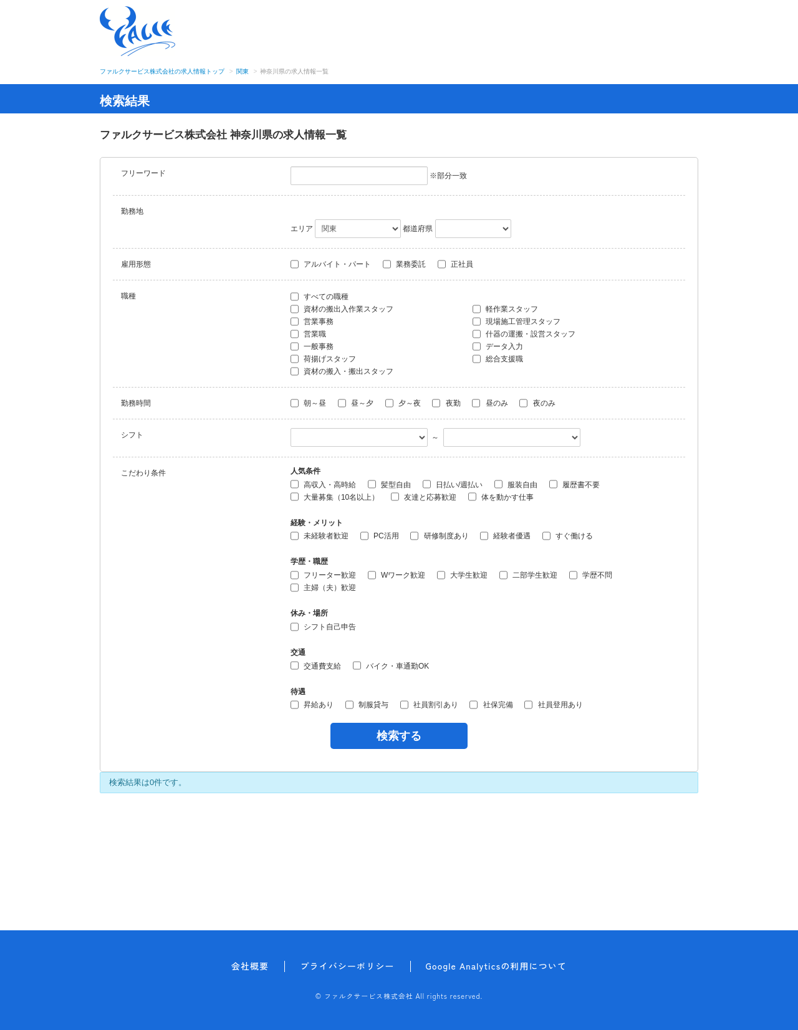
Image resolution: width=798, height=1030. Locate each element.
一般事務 (312, 346)
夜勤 (446, 403)
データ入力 (498, 346)
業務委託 (404, 264)
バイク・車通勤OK (391, 665)
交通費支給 (316, 665)
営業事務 (312, 322)
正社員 (455, 264)
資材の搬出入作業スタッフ (342, 309)
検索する (399, 736)
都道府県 (418, 228)
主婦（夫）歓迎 (323, 588)
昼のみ (489, 403)
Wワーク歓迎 (397, 575)
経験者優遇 (505, 536)
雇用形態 (136, 264)
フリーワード (143, 173)
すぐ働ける (567, 536)
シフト (132, 435)
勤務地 (132, 211)
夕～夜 (403, 403)
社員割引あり (429, 705)
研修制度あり (439, 536)
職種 (128, 296)
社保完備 (490, 705)
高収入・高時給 (323, 484)
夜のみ (537, 403)
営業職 (308, 334)
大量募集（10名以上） (335, 497)
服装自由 (515, 484)
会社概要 (250, 966)
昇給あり (312, 705)
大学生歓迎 (462, 575)
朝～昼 (308, 403)
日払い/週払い (453, 484)
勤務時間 (136, 403)
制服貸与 (366, 705)
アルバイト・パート (331, 264)
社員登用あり (553, 705)
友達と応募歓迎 (423, 497)
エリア (302, 228)
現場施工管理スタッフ (516, 322)
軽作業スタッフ (505, 309)
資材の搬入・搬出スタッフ (342, 371)
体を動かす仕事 (501, 497)
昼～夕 (355, 403)
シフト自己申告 (323, 627)
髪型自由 (389, 484)
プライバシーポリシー (347, 966)
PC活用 (379, 536)
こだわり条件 (143, 473)
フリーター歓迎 (323, 575)
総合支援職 (498, 359)
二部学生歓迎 (528, 575)
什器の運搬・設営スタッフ (524, 334)
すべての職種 (320, 297)
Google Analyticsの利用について (496, 966)
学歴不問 (590, 575)
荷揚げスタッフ (323, 359)
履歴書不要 (574, 484)
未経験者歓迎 (320, 536)
